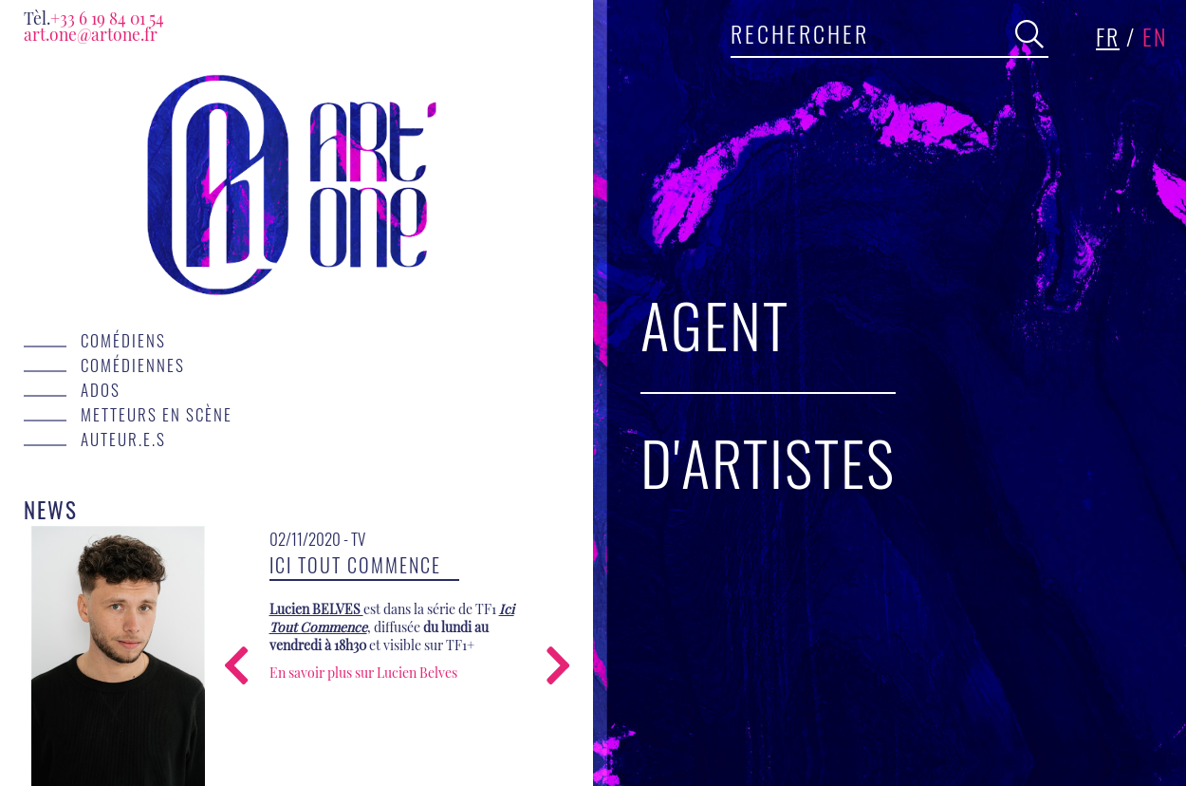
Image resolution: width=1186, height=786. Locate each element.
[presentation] (236, 667)
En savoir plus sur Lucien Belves (363, 673)
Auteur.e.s (123, 438)
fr (1108, 36)
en (1154, 36)
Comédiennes (133, 364)
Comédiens (123, 340)
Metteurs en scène (156, 414)
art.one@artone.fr (91, 34)
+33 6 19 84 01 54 (94, 17)
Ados (100, 389)
